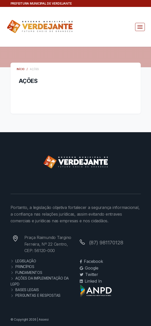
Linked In (91, 281)
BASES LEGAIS (25, 289)
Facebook (91, 261)
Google (89, 268)
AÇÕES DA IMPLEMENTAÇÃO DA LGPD (40, 281)
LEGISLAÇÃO (23, 261)
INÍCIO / (23, 69)
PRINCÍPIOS (22, 266)
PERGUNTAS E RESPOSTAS (36, 295)
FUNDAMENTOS (26, 272)
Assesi (44, 319)
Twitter (89, 274)
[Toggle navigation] (140, 27)
